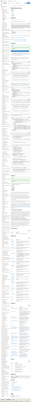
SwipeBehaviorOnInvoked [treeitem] (5, 203)
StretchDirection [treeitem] (4, 199)
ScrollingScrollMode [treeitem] (4, 151)
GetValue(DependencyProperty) (14, 320)
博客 (7, 401)
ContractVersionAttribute (24, 39)
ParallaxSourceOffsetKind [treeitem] (5, 70)
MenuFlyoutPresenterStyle (22, 278)
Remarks (12, 13)
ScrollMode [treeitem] (3, 162)
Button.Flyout (12, 198)
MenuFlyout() (12, 233)
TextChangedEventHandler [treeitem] (5, 253)
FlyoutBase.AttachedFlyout (18, 203)
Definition (12, 11)
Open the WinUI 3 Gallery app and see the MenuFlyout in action (20, 51)
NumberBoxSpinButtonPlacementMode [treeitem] (6, 62)
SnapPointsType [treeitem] (4, 188)
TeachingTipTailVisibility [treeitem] (4, 242)
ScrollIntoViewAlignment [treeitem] (5, 161)
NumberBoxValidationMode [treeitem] (5, 63)
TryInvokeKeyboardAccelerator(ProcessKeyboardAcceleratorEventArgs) (14, 352)
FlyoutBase (24, 35)
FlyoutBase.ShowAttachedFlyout (17, 85)
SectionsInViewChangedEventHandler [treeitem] (6, 172)
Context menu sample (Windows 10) (17, 388)
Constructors (12, 14)
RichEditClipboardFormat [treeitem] (5, 128)
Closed (12, 364)
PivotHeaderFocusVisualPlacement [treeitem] (6, 92)
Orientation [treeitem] (3, 66)
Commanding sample (15, 389)
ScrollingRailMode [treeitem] (4, 145)
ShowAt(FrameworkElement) (14, 346)
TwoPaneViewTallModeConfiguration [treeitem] (6, 304)
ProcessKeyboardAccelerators (26, 329)
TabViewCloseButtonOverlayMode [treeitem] (6, 215)
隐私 (12, 401)
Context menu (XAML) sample (16, 390)
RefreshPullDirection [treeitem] (4, 113)
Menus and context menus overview (17, 386)
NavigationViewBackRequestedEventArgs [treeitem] (6, 31)
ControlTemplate (22, 211)
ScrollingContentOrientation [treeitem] (5, 142)
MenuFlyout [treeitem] (4, 18)
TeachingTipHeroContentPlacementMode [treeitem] (6, 240)
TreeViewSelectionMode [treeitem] (5, 299)
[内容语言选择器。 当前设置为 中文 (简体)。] (3, 399)
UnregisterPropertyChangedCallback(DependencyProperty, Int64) (14, 355)
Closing (12, 366)
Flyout (13, 192)
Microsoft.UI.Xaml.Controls (21, 5)
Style (18, 211)
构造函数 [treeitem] (4, 19)
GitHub (21, 55)
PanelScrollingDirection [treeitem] (4, 69)
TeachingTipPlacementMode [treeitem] (5, 241)
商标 (22, 401)
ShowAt (16, 206)
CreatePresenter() (13, 311)
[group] (20, 26)
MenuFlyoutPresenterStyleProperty (13, 279)
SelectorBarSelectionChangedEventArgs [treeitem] (6, 179)
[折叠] (9, 5)
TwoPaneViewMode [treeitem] (4, 301)
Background (12, 225)
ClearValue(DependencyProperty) (15, 308)
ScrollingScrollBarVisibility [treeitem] (5, 148)
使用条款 (20, 401)
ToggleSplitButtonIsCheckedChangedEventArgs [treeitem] (6, 280)
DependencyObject (19, 35)
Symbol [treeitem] (3, 210)
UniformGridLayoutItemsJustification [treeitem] (6, 310)
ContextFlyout (27, 57)
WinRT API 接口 (15, 5)
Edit (29, 21)
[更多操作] (29, 5)
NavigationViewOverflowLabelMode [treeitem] (6, 46)
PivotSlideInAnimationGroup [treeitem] (5, 96)
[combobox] (5, 6)
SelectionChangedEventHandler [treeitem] (5, 174)
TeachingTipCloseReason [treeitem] (5, 237)
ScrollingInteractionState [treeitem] (5, 144)
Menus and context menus (25, 193)
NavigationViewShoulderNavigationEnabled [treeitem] (6, 55)
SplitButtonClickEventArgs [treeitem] (5, 190)
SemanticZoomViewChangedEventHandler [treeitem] (6, 186)
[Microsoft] (1, 1)
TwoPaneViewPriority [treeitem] (4, 302)
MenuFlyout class (19, 57)
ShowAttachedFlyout (24, 206)
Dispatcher (12, 250)
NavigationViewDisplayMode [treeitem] (5, 32)
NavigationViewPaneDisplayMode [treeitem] (6, 49)
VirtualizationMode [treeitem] (4, 316)
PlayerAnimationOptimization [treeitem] (5, 97)
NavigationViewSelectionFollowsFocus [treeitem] (6, 53)
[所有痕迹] (11, 5)
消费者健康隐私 (16, 401)
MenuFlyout (24, 233)
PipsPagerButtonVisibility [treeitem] (5, 85)
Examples (12, 12)
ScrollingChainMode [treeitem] (4, 141)
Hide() (12, 324)
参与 (10, 401)
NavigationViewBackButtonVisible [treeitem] (6, 29)
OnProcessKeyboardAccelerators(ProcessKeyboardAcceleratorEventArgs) (14, 328)
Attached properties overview (16, 387)
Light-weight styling (27, 225)
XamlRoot (12, 299)
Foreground (16, 225)
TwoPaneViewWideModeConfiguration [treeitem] (6, 306)
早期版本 (5, 401)
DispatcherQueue (18, 251)
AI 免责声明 (2, 401)
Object (15, 35)
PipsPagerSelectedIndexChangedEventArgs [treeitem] (6, 87)
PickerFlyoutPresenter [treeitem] (4, 83)
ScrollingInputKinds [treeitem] (4, 143)
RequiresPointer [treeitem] (4, 121)
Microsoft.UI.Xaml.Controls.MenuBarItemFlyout (19, 37)
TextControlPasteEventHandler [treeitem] (5, 264)
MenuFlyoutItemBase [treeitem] (4, 23)
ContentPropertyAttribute (17, 39)
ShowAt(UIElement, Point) (14, 349)
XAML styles (16, 213)
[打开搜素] (28, 1)
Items (11, 271)
